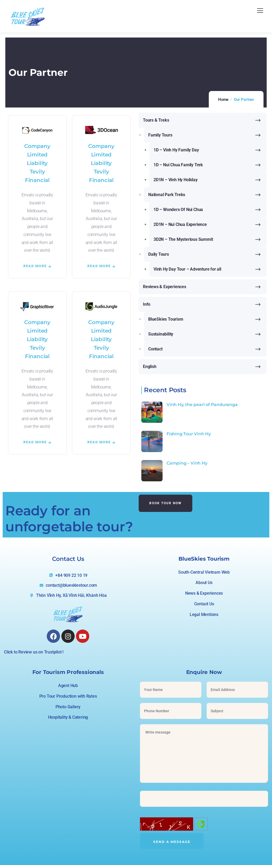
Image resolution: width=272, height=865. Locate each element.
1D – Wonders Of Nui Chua (178, 209)
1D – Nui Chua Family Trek (178, 164)
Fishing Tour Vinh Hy (189, 433)
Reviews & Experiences (164, 286)
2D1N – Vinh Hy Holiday (176, 179)
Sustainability (160, 334)
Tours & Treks (156, 120)
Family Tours (160, 135)
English (149, 366)
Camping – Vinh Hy (187, 463)
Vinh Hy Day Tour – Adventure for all (187, 269)
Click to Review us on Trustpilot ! (33, 652)
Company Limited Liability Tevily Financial (37, 163)
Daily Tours (158, 254)
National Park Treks (166, 194)
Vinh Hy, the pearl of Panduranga (202, 404)
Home (223, 99)
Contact (155, 348)
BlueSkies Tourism (165, 319)
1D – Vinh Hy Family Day (176, 149)
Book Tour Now (165, 503)
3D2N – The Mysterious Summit (183, 239)
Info (146, 304)
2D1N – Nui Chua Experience (180, 224)
